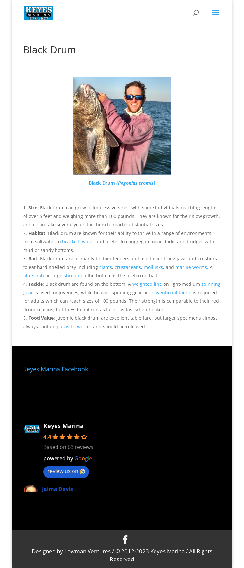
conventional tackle (170, 292)
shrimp (71, 275)
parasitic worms (74, 326)
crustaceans (128, 267)
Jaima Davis (57, 489)
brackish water (78, 241)
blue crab (33, 275)
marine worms (191, 267)
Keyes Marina (63, 426)
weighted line (147, 284)
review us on (66, 471)
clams (105, 267)
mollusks (153, 267)
